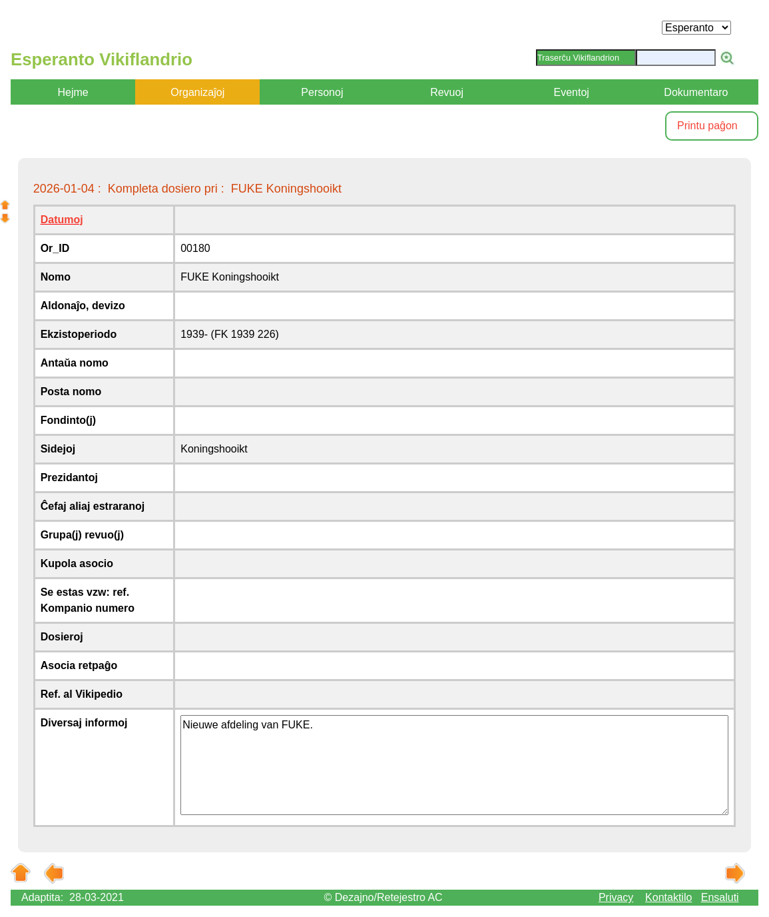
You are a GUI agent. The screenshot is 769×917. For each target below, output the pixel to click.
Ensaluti (720, 897)
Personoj (322, 92)
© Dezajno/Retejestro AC (383, 897)
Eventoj (571, 92)
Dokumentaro (696, 92)
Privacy (616, 897)
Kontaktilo (668, 897)
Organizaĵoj (197, 92)
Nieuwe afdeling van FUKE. (454, 765)
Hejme (72, 92)
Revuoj (446, 92)
